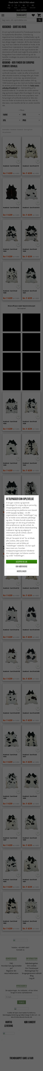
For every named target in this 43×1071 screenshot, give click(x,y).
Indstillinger (21, 571)
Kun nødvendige (21, 566)
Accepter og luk (21, 561)
